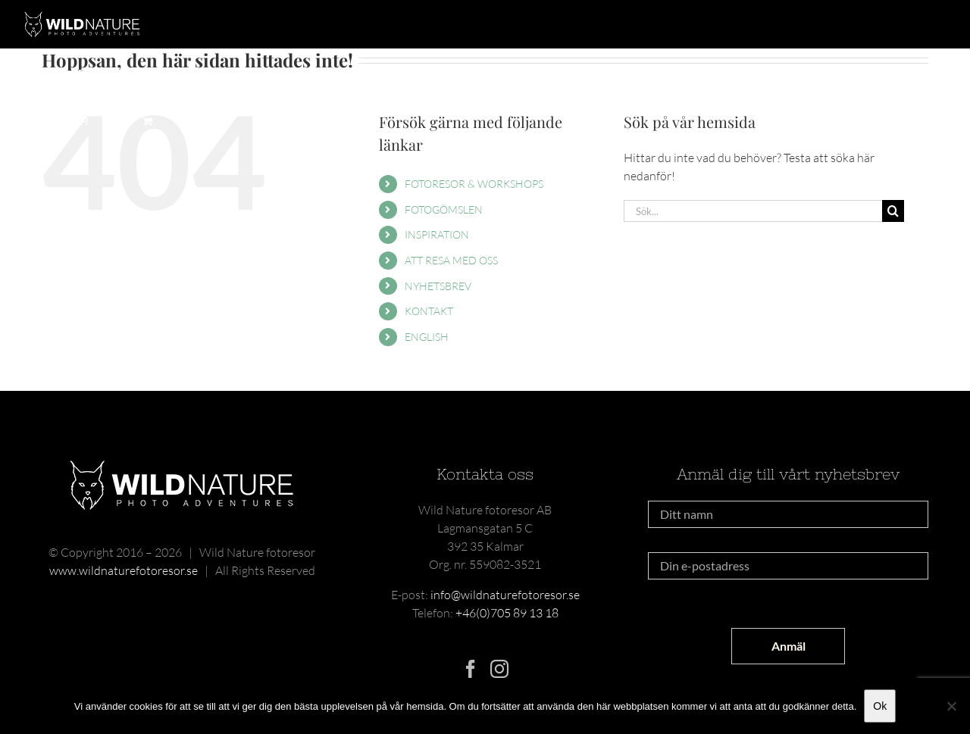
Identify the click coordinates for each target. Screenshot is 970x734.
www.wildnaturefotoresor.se (123, 570)
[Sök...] (753, 211)
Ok (880, 706)
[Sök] (893, 211)
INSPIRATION (437, 234)
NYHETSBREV (438, 286)
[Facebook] (471, 669)
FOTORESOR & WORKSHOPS (474, 183)
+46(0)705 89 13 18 (507, 612)
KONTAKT (429, 311)
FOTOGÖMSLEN (444, 209)
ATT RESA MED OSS (451, 260)
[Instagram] (499, 669)
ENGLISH (427, 336)
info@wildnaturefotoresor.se (505, 594)
